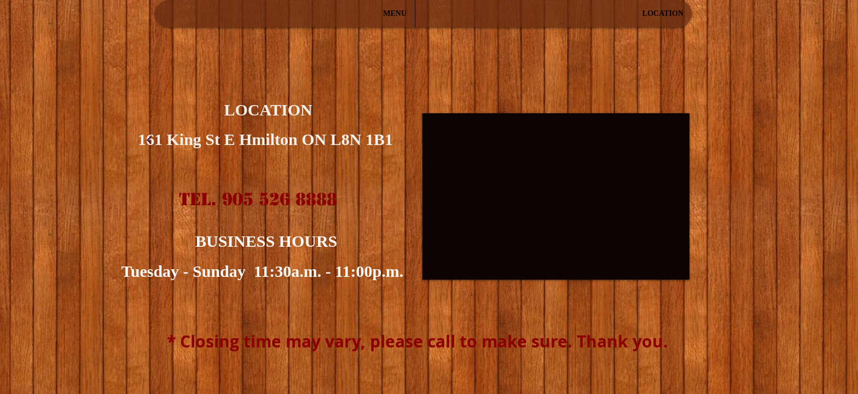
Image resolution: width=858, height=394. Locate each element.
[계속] (149, 140)
